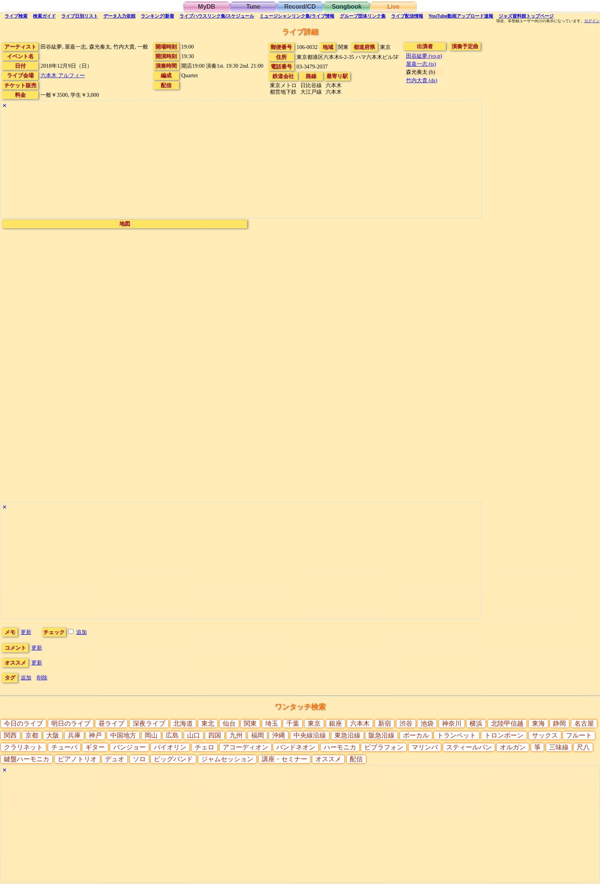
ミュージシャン (296, 16)
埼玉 (271, 723)
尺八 (583, 747)
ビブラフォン (383, 747)
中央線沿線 (309, 735)
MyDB (206, 6)
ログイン (592, 21)
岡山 (151, 735)
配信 (407, 16)
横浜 (476, 723)
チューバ (64, 747)
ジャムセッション (227, 759)
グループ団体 (363, 16)
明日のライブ (70, 723)
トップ (526, 16)
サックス (545, 735)
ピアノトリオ (77, 759)
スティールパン (469, 747)
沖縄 (278, 735)
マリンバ (425, 747)
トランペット (456, 735)
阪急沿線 (381, 735)
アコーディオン (245, 747)
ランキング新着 (157, 16)
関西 (10, 735)
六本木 (360, 723)
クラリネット (23, 747)
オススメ (328, 759)
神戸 (95, 735)
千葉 (292, 723)
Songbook (347, 6)
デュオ (114, 759)
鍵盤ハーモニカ (26, 759)
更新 (26, 632)
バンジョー (129, 747)
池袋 (427, 723)
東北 (207, 723)
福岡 (257, 735)
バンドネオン (295, 747)
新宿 (384, 723)
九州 (236, 735)
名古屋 (584, 723)
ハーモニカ (340, 747)
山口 (193, 735)
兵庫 (74, 735)
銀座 (335, 723)
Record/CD (300, 6)
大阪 (52, 735)
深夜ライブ (149, 723)
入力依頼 (119, 16)
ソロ (139, 759)
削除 (42, 677)
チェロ (204, 747)
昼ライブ (111, 723)
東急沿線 (347, 735)
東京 (314, 723)
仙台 (229, 723)
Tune (253, 6)
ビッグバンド (173, 759)
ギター (95, 747)
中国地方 (123, 735)
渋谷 (405, 723)
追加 (81, 632)
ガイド (44, 16)
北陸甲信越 (507, 723)
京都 (31, 735)
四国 (214, 735)
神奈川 (451, 723)
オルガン (513, 747)
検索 (16, 16)
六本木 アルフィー (63, 75)
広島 (172, 735)
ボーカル (416, 735)
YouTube (461, 16)
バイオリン (170, 747)
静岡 (559, 723)
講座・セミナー (284, 759)
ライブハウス (216, 16)
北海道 (183, 723)
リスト (79, 16)
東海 (538, 723)
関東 (250, 723)
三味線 (559, 747)
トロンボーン (503, 735)
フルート (579, 735)
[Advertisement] (230, 164)
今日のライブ (23, 723)
